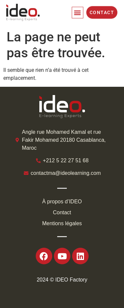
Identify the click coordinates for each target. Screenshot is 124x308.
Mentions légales (62, 223)
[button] (77, 11)
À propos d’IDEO (62, 201)
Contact (62, 212)
